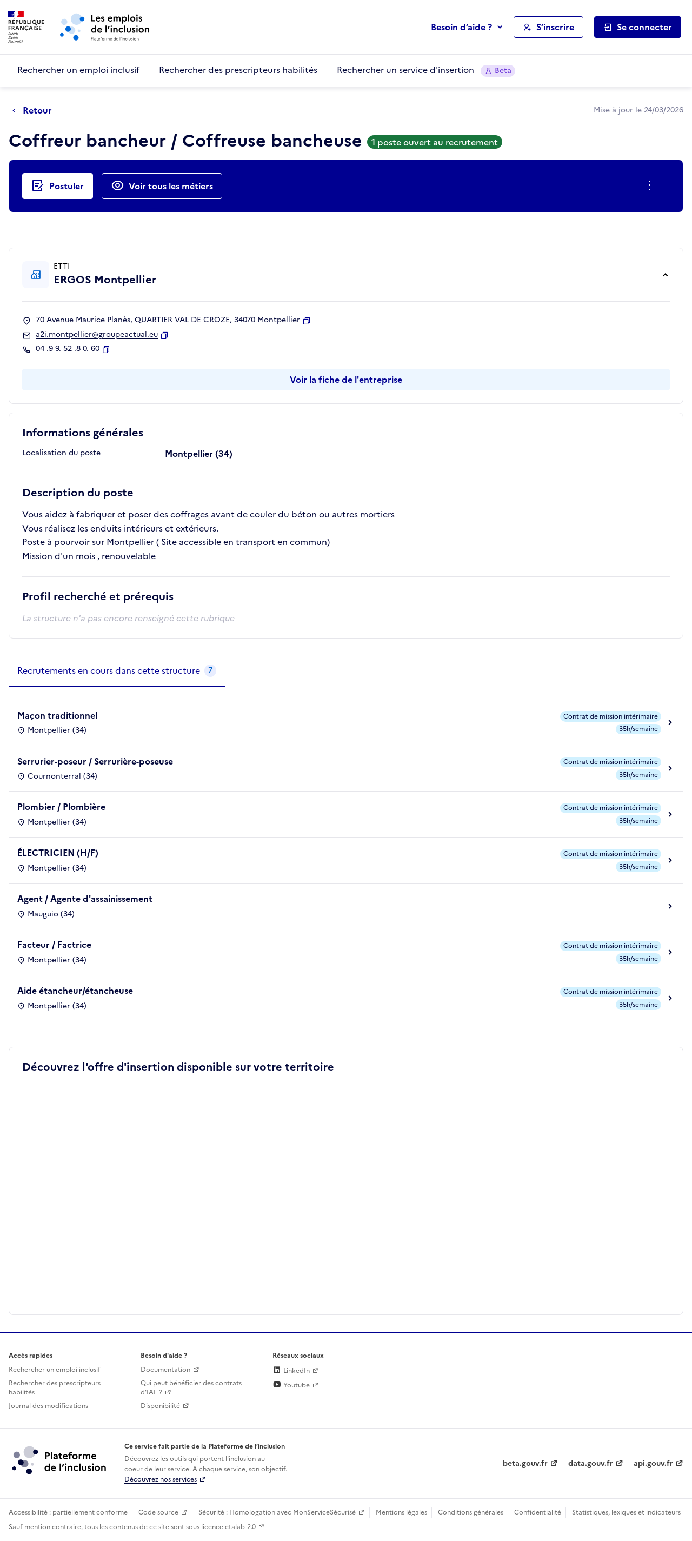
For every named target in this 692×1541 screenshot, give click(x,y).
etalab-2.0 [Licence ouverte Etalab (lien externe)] (240, 1527)
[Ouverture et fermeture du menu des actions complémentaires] (652, 186)
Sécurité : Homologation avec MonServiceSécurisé (277, 1512)
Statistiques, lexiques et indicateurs (626, 1512)
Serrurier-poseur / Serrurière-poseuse (95, 761)
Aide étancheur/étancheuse (75, 990)
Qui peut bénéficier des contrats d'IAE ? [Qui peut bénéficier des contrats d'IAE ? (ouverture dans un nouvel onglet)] (191, 1387)
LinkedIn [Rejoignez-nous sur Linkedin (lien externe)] (291, 1371)
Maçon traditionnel (57, 715)
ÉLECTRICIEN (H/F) (57, 852)
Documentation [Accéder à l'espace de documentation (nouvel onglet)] (165, 1369)
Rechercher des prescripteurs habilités (238, 69)
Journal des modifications (48, 1406)
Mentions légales (401, 1512)
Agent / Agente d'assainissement (84, 898)
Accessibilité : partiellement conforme (68, 1512)
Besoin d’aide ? (461, 27)
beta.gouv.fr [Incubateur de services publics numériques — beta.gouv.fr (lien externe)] (525, 1463)
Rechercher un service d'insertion (426, 70)
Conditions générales (470, 1512)
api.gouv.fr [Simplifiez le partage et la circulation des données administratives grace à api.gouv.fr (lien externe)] (653, 1463)
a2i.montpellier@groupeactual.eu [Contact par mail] (97, 334)
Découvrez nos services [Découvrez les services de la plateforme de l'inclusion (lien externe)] (160, 1479)
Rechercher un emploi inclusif (78, 69)
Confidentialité (537, 1512)
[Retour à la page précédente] (35, 111)
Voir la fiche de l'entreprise (346, 379)
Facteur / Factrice (54, 944)
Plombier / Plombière (61, 806)
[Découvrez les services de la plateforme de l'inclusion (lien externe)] (60, 1460)
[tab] (117, 671)
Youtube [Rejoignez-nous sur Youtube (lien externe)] (291, 1385)
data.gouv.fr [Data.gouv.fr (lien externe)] (590, 1463)
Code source (158, 1512)
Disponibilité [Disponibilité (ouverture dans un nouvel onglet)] (160, 1406)
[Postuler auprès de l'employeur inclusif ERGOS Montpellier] (57, 186)
